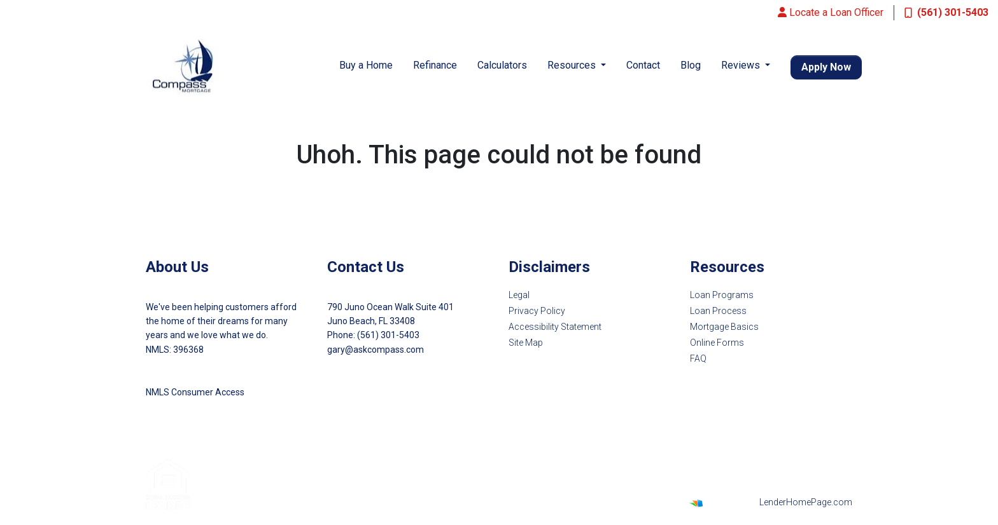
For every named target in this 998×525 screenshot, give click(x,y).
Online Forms (717, 343)
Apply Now (826, 67)
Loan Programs (722, 295)
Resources (572, 65)
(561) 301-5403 (946, 12)
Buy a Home (366, 65)
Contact (643, 65)
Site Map (526, 343)
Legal (519, 295)
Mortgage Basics (724, 327)
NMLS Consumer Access (195, 392)
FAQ (698, 358)
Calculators (502, 65)
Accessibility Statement (555, 327)
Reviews (742, 65)
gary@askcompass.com (375, 349)
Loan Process (718, 311)
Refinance (435, 65)
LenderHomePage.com (805, 502)
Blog (690, 65)
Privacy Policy (537, 311)
